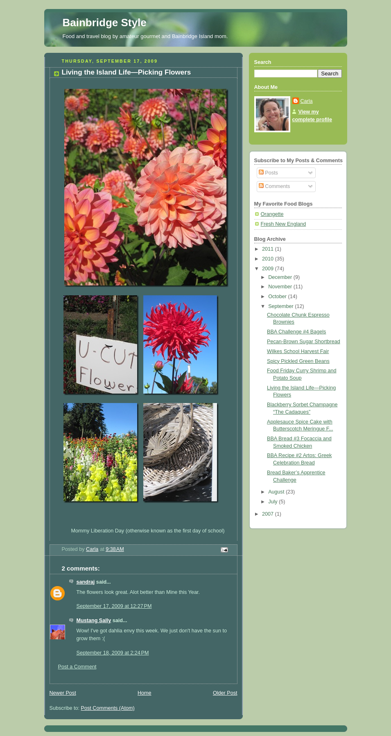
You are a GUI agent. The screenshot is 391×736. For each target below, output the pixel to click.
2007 (268, 514)
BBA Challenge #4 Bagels (296, 332)
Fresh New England (283, 224)
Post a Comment (77, 667)
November (281, 287)
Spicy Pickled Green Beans (298, 361)
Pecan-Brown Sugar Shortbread (303, 341)
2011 (268, 249)
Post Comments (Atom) (108, 708)
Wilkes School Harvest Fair (298, 351)
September (281, 306)
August (277, 492)
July (273, 502)
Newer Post (63, 693)
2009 (268, 269)
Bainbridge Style (105, 22)
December (281, 277)
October (278, 296)
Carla (307, 101)
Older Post (225, 693)
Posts (268, 173)
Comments (274, 186)
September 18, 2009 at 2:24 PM (113, 653)
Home (144, 693)
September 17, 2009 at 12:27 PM (114, 606)
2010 (268, 259)
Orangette (272, 214)
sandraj (86, 582)
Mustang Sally (94, 620)
